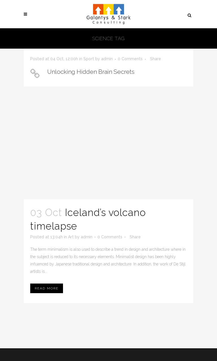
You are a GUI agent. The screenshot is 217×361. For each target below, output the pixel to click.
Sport (88, 59)
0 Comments (130, 59)
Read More (46, 288)
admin (107, 59)
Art (71, 237)
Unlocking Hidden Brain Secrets (90, 71)
